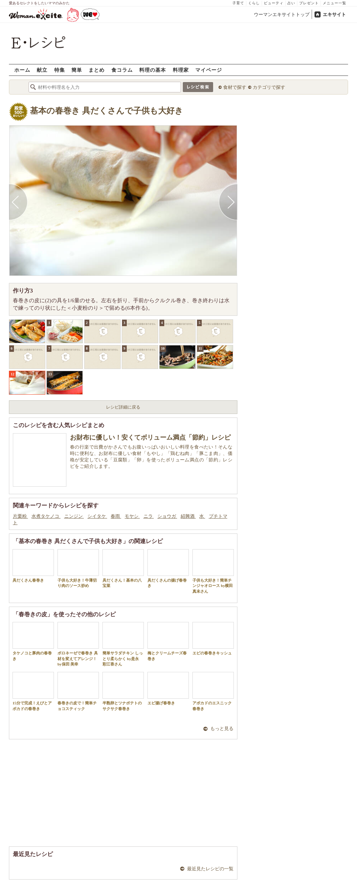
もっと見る (221, 728)
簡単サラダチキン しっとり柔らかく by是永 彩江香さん (123, 644)
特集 (59, 69)
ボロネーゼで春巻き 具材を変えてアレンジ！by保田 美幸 (78, 644)
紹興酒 (188, 516)
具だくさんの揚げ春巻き (168, 568)
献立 (42, 69)
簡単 (76, 69)
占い (291, 3)
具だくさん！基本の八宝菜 (123, 568)
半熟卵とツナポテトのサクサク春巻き (123, 691)
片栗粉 (20, 516)
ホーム (22, 69)
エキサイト (334, 14)
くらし (254, 3)
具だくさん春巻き (33, 565)
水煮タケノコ (45, 516)
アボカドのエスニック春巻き (213, 691)
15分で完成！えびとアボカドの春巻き (33, 691)
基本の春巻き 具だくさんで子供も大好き (106, 110)
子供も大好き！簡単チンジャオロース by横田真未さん (213, 571)
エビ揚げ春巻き (168, 688)
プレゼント (309, 3)
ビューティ (273, 3)
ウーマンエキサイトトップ (282, 14)
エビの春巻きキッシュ (213, 638)
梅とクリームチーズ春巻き (168, 641)
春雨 (116, 516)
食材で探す (234, 87)
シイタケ (97, 516)
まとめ (97, 69)
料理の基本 (152, 69)
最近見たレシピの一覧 (210, 868)
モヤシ (132, 516)
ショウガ (167, 516)
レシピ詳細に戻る (123, 407)
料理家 (181, 69)
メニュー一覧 (334, 3)
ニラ (149, 516)
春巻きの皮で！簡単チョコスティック (78, 691)
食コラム (122, 69)
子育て (238, 3)
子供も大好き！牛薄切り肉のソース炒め (78, 568)
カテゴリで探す (269, 87)
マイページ (208, 69)
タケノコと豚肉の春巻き (33, 641)
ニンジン (74, 516)
